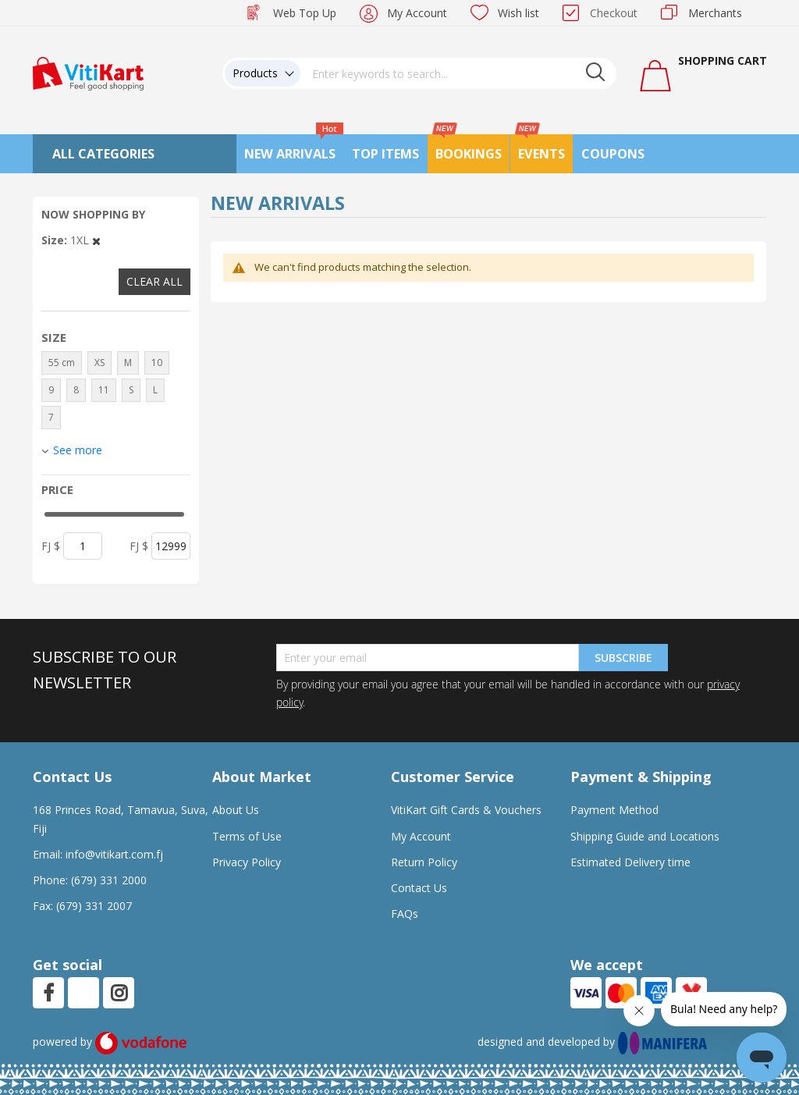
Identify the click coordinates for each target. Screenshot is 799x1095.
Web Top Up (304, 12)
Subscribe (623, 657)
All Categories (103, 153)
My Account (417, 12)
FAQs (404, 913)
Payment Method (614, 809)
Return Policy (424, 862)
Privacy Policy (246, 862)
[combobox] (458, 73)
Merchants (715, 12)
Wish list (518, 12)
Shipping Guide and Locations (644, 836)
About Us (235, 809)
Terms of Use (247, 836)
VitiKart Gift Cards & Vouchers (466, 809)
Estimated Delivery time (630, 862)
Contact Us (419, 887)
